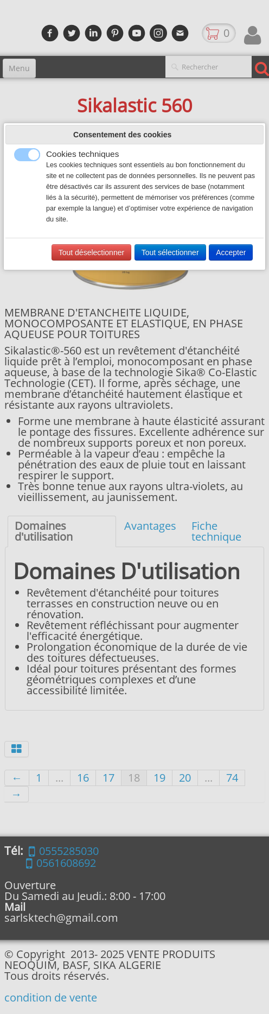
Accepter (231, 252)
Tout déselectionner (91, 252)
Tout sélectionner (170, 252)
